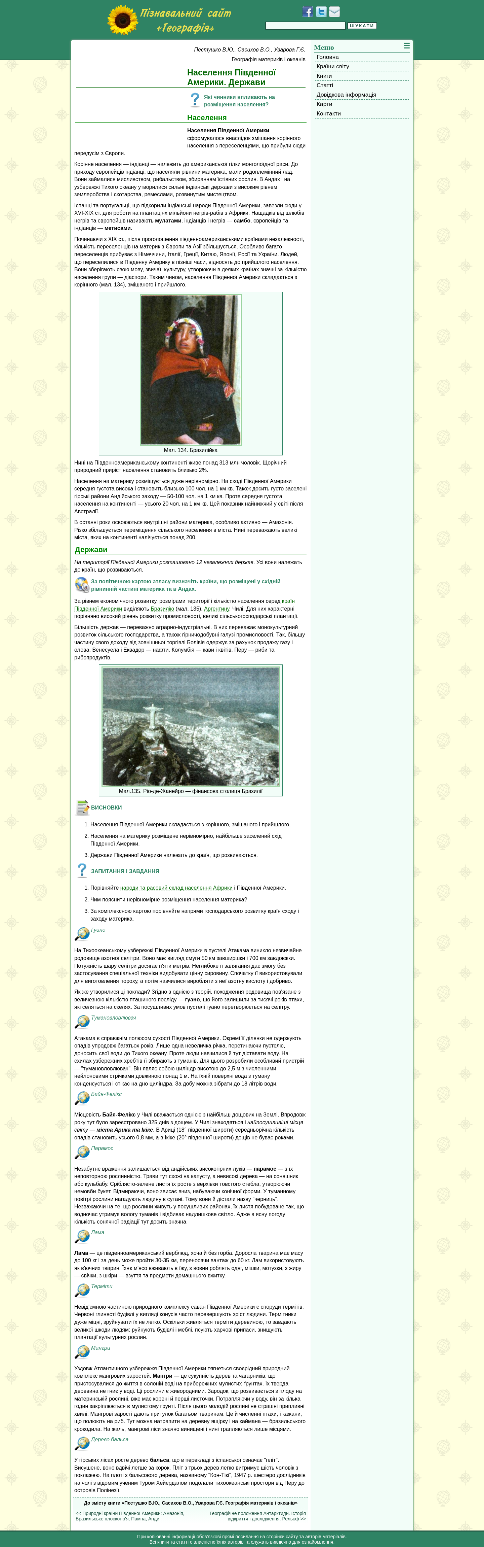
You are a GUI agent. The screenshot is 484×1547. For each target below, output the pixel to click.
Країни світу (333, 66)
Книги (324, 75)
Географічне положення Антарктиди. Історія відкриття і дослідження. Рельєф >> (258, 1516)
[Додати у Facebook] (307, 11)
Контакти (329, 113)
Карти (324, 104)
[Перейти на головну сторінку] (169, 20)
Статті (325, 85)
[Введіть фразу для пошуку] (305, 26)
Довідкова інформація (346, 94)
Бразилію (162, 609)
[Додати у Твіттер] (321, 11)
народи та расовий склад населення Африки (176, 888)
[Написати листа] (334, 11)
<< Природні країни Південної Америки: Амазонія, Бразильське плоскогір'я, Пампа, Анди (130, 1516)
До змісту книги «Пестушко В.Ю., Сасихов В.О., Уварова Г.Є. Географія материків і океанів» (190, 1503)
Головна (328, 57)
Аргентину (216, 609)
